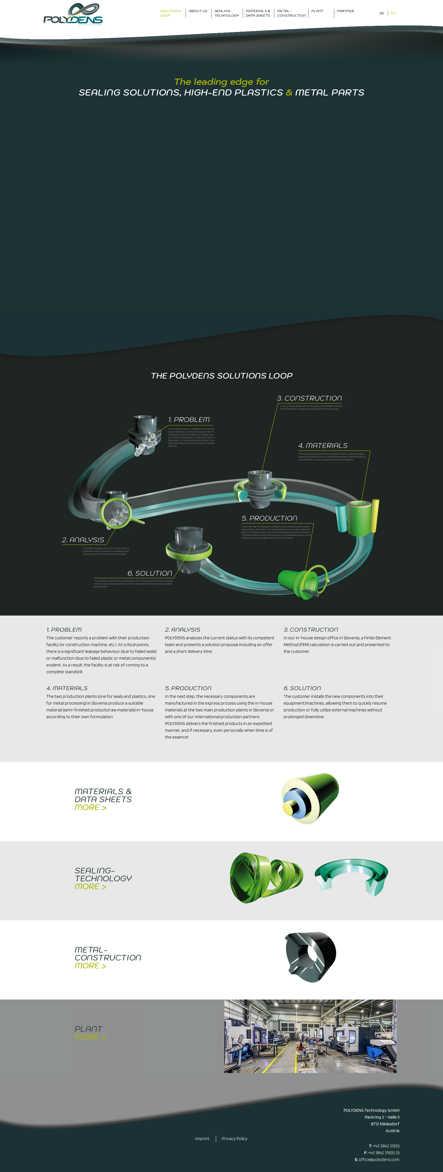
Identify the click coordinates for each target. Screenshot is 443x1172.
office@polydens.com (379, 1159)
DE (381, 13)
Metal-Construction (291, 13)
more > (91, 807)
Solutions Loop (170, 13)
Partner (345, 11)
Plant (317, 11)
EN (393, 13)
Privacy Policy (234, 1138)
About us (198, 11)
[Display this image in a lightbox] (221, 493)
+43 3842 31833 (386, 1146)
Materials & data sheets (258, 13)
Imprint (202, 1138)
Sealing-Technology (226, 13)
